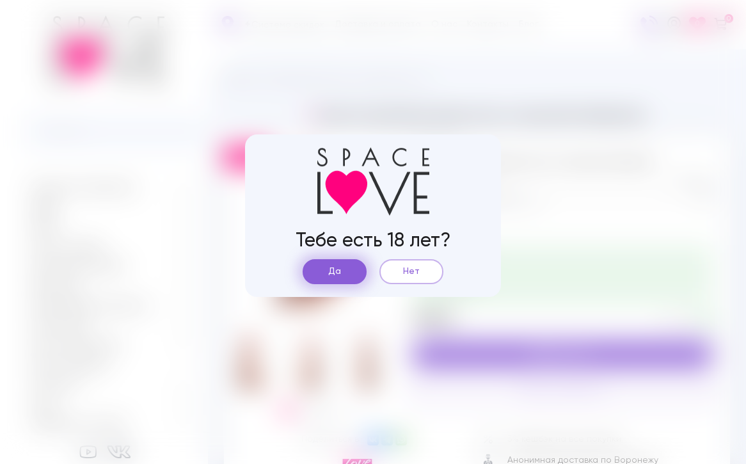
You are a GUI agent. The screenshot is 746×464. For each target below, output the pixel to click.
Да (334, 271)
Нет (411, 271)
